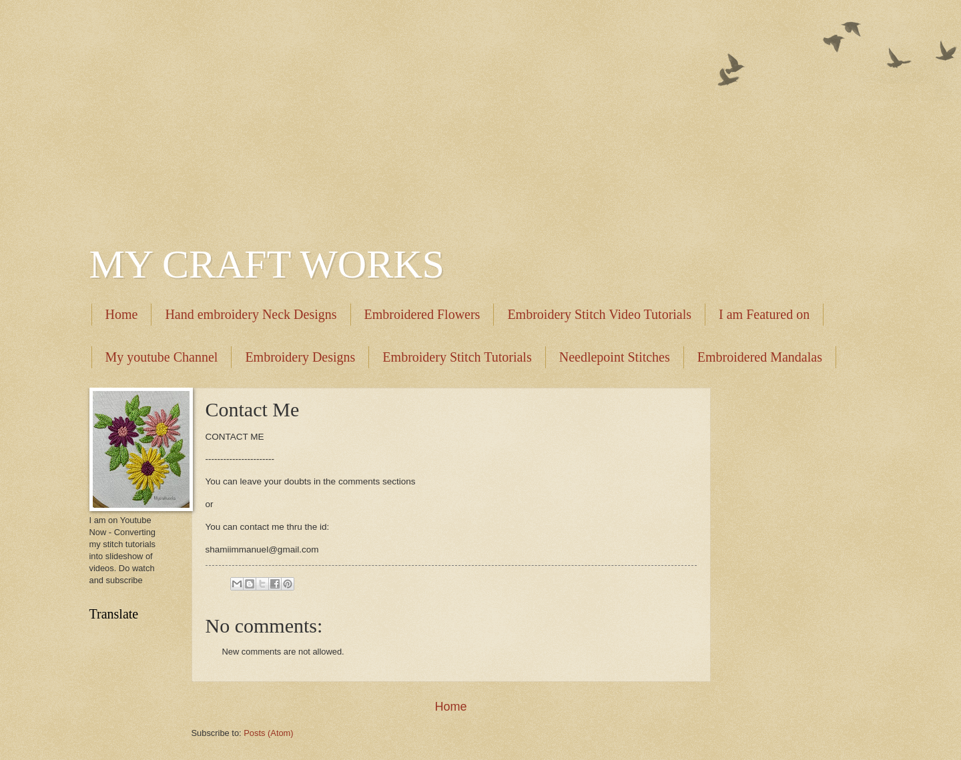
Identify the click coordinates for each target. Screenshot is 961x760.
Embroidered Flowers (422, 314)
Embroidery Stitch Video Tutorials (599, 314)
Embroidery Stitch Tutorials (456, 357)
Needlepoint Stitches (614, 357)
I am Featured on (764, 314)
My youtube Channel (161, 357)
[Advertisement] (481, 113)
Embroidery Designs (300, 357)
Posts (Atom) (268, 733)
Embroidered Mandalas (759, 357)
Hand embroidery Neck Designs (250, 314)
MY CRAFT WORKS (266, 264)
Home (121, 314)
